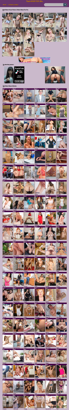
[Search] (55, 4)
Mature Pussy (34, 1)
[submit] (65, 4)
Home (5, 5)
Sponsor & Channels (13, 5)
